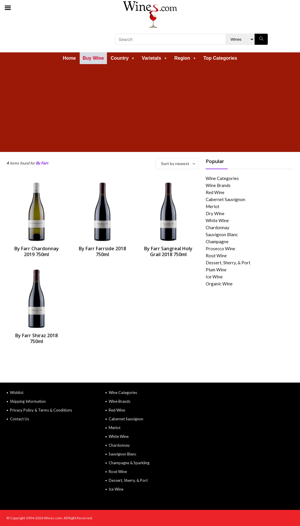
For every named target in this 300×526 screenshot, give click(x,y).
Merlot (212, 206)
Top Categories (220, 58)
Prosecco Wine (220, 248)
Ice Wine (214, 276)
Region (185, 58)
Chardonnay (217, 227)
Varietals (155, 58)
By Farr (42, 163)
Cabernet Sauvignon (225, 199)
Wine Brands (218, 185)
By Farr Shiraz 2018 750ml (36, 338)
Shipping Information (28, 401)
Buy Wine (93, 58)
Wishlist (16, 392)
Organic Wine (219, 283)
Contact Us (19, 419)
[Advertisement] (150, 108)
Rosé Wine (216, 255)
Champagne (217, 241)
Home (69, 58)
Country (123, 58)
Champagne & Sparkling (129, 462)
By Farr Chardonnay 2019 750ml (36, 251)
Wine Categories (222, 178)
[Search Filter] (240, 39)
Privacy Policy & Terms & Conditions (41, 410)
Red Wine (215, 192)
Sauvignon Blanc (222, 234)
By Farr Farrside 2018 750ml (102, 251)
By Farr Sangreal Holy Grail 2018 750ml (168, 251)
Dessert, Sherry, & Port (228, 262)
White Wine (217, 220)
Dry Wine (215, 213)
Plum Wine (216, 269)
